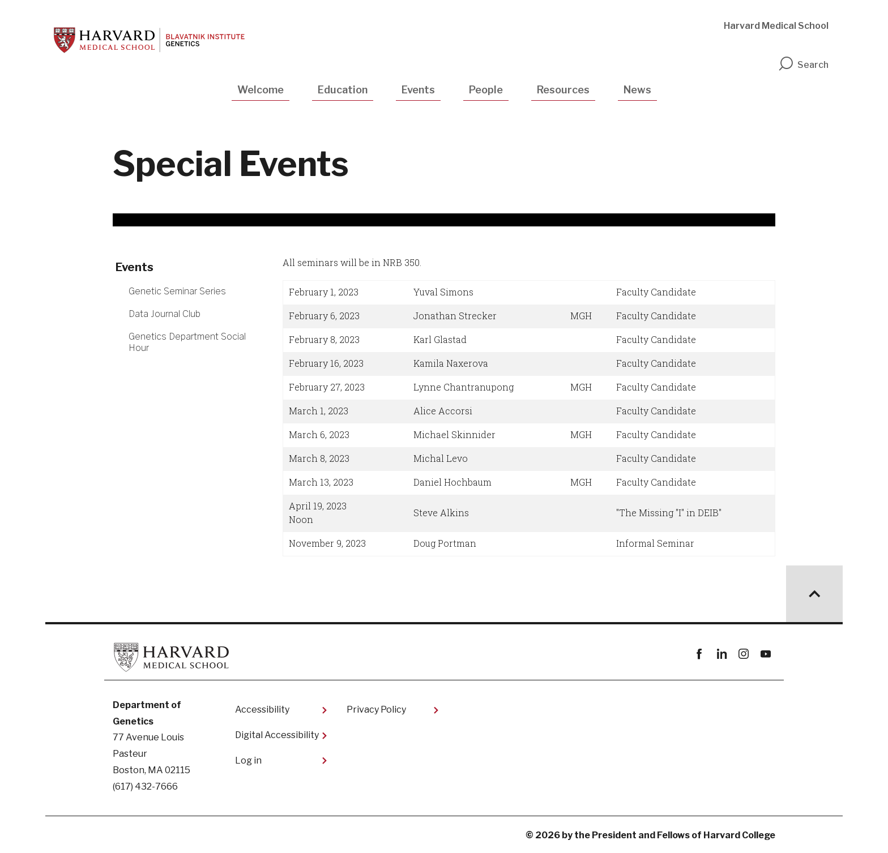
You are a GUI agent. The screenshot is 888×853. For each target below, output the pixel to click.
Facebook (699, 654)
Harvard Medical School (776, 25)
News (637, 90)
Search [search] (803, 65)
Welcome (260, 90)
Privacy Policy (376, 709)
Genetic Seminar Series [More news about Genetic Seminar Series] (177, 291)
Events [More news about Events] (134, 267)
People (486, 90)
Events (418, 90)
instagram (743, 654)
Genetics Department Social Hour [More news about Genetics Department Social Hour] (187, 342)
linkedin (721, 654)
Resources (563, 90)
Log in (248, 760)
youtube (765, 654)
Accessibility (262, 709)
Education (343, 90)
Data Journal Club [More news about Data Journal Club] (164, 313)
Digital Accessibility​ (277, 735)
